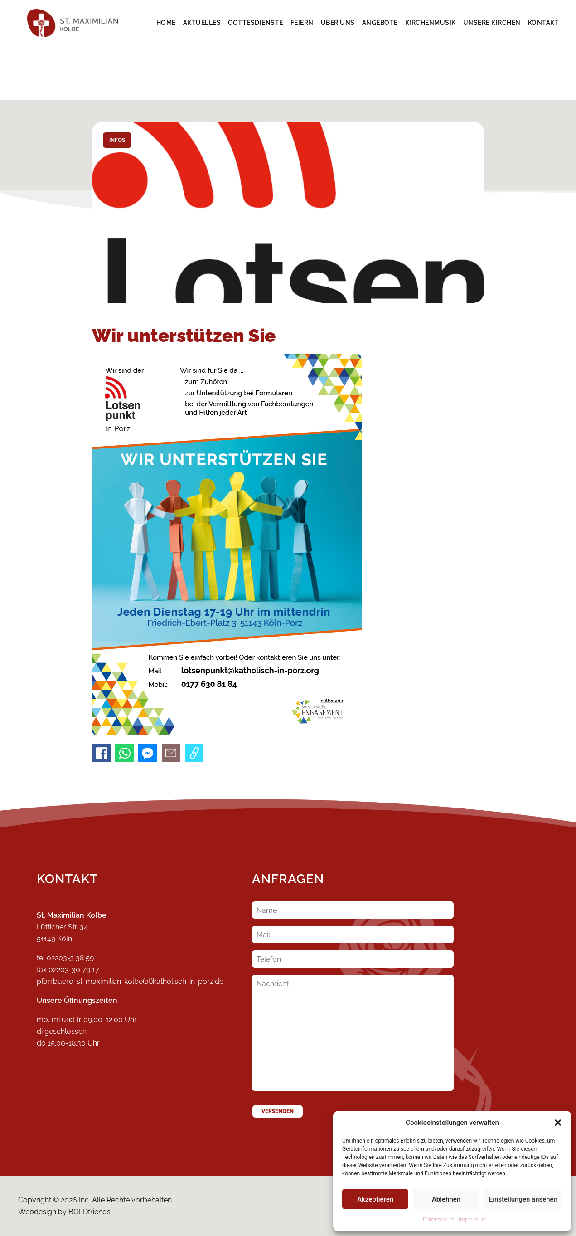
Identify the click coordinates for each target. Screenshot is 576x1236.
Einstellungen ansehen (523, 1199)
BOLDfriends (89, 1211)
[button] (557, 1122)
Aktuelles (202, 22)
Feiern (302, 22)
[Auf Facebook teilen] (101, 753)
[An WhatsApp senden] (124, 753)
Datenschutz (438, 1220)
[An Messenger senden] (147, 753)
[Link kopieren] (194, 753)
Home (166, 22)
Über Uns (338, 22)
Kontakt (543, 22)
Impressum (473, 1220)
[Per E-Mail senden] (171, 753)
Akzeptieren (375, 1199)
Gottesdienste (255, 22)
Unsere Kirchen (492, 22)
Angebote (380, 22)
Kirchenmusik (430, 22)
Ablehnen (446, 1199)
